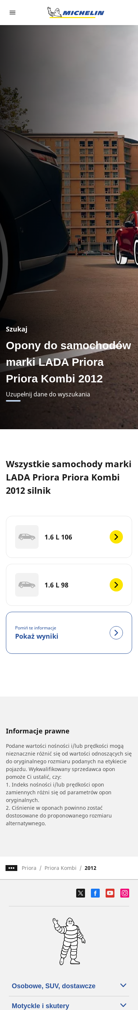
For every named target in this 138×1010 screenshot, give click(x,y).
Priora (29, 867)
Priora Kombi (61, 867)
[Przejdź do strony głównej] (75, 12)
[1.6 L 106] (69, 537)
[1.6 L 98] (69, 585)
